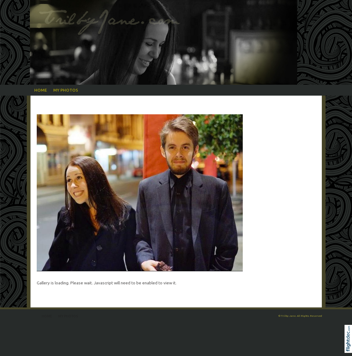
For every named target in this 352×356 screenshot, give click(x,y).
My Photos (65, 90)
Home (40, 90)
